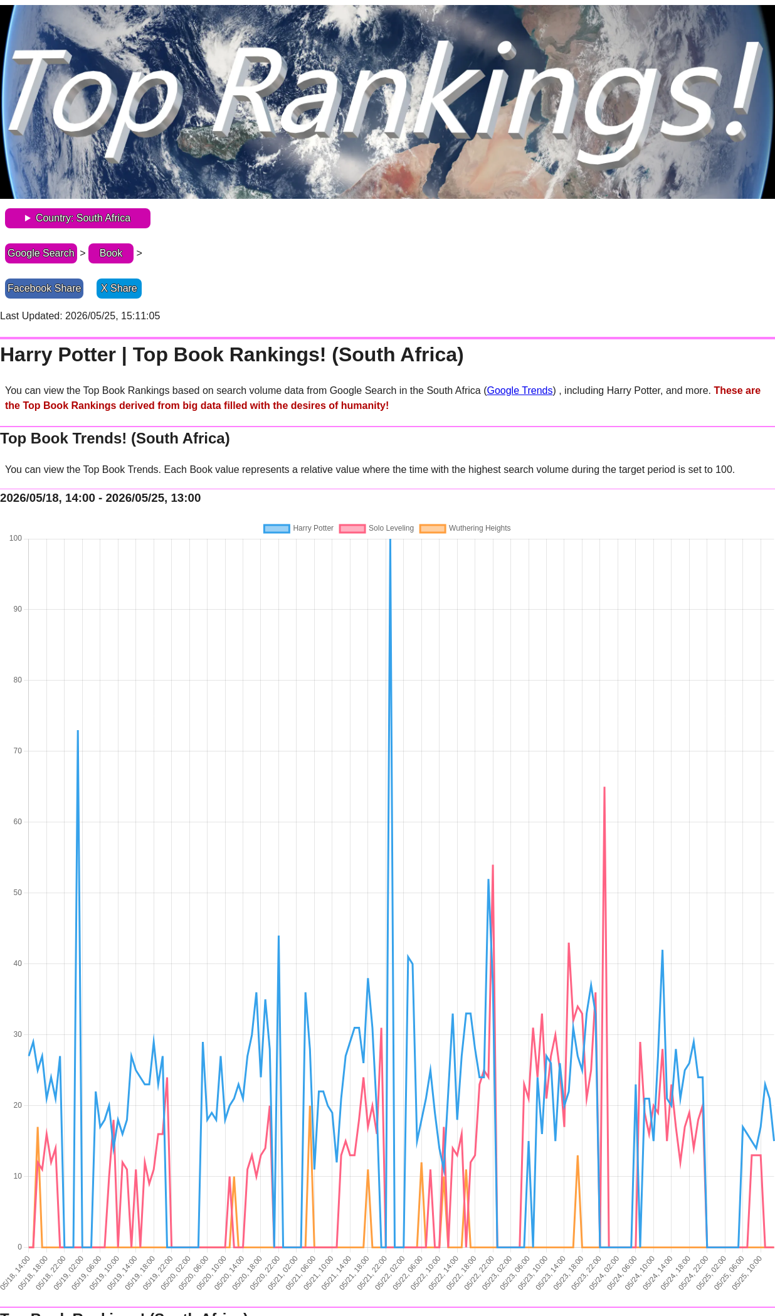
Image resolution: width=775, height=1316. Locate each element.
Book (111, 253)
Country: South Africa (83, 218)
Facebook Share (44, 288)
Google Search (41, 253)
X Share (119, 288)
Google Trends (519, 390)
